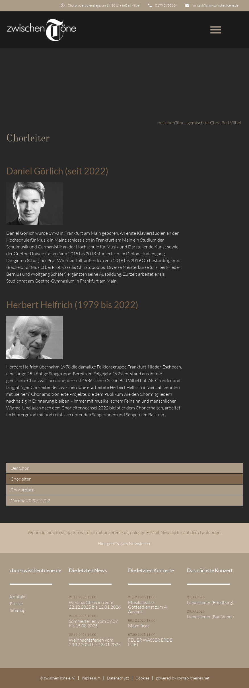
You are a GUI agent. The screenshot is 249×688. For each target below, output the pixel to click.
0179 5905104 (166, 5)
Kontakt (18, 597)
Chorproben (23, 490)
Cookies (142, 677)
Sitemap (18, 610)
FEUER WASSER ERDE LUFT (150, 642)
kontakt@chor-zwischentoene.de (215, 5)
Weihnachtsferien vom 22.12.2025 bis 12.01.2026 (95, 604)
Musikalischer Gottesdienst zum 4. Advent (147, 607)
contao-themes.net (193, 677)
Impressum (91, 677)
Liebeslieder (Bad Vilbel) (210, 616)
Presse (16, 603)
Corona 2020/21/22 (30, 500)
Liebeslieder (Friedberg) (210, 602)
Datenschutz (118, 677)
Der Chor (20, 468)
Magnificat (138, 625)
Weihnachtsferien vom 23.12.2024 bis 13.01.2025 (95, 642)
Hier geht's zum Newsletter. (124, 543)
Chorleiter (21, 479)
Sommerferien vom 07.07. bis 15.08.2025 (94, 623)
